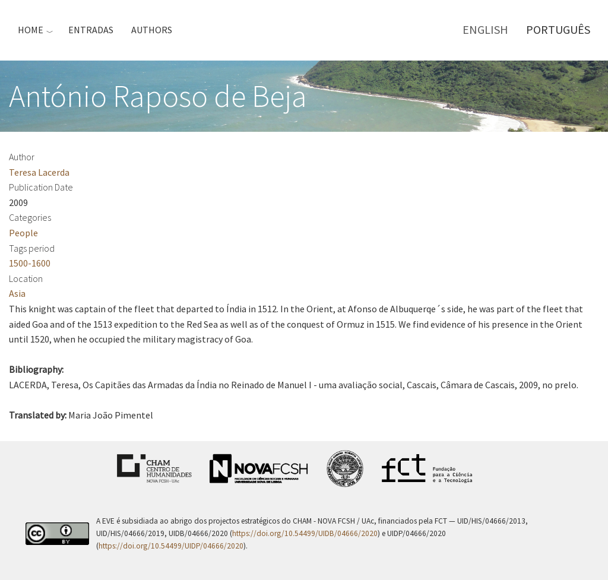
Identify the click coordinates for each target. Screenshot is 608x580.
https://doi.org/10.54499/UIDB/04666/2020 (305, 533)
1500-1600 (29, 263)
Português (558, 29)
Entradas (90, 30)
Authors (151, 30)
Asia (17, 293)
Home (30, 30)
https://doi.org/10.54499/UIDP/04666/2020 (171, 546)
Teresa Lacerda (39, 172)
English (485, 29)
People (23, 233)
